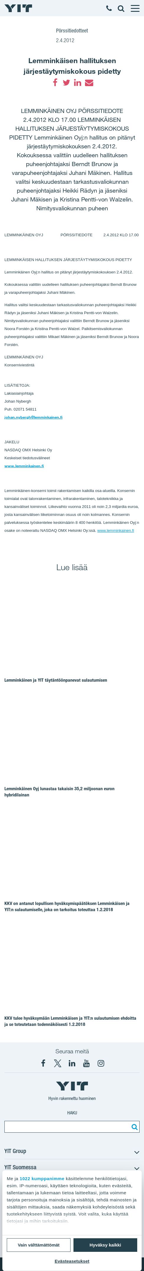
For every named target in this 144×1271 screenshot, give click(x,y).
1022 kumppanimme (42, 1178)
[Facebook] (55, 82)
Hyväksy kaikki (105, 1244)
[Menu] (135, 8)
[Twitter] (66, 82)
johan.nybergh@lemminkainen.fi (33, 417)
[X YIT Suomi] (57, 1063)
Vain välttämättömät (39, 1244)
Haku (72, 1113)
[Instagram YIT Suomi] (101, 1063)
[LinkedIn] (77, 82)
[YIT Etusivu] (18, 8)
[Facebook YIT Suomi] (43, 1063)
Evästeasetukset (72, 1261)
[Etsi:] (133, 1126)
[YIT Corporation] (72, 1063)
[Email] (89, 82)
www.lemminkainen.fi (24, 465)
